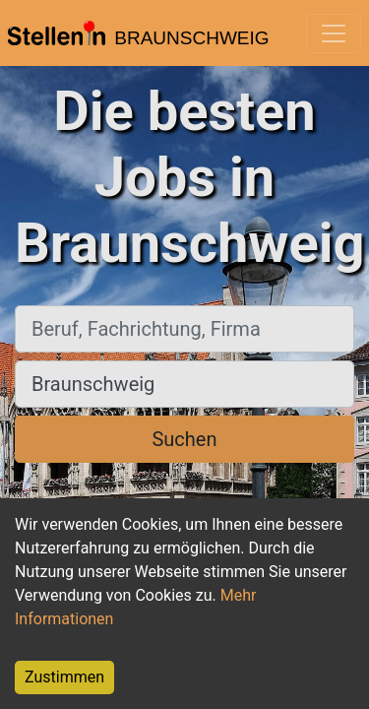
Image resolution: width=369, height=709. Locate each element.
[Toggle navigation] (333, 33)
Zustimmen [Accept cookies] (64, 677)
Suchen (184, 439)
